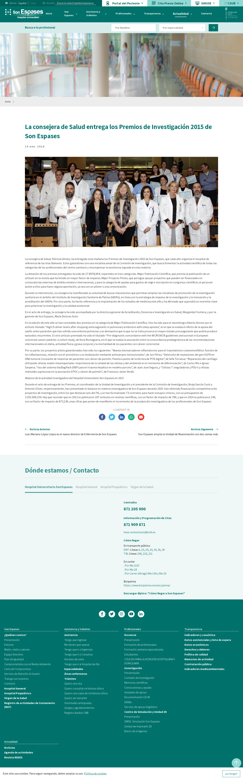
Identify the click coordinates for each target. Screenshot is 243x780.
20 (142, 550)
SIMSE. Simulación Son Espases (142, 721)
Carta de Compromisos (17, 669)
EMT (126, 550)
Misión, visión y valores (17, 649)
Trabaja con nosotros (16, 679)
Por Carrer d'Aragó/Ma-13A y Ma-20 (145, 573)
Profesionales (124, 13)
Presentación (12, 640)
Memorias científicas (135, 682)
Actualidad (181, 14)
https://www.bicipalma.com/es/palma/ (147, 585)
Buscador (51, 3)
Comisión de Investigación (139, 678)
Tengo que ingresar (75, 640)
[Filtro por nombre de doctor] (133, 27)
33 (151, 550)
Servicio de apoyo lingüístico (140, 707)
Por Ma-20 (131, 569)
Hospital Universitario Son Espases (49, 491)
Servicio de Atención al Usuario (22, 674)
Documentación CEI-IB (137, 697)
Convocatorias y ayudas (137, 687)
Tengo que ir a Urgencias (78, 649)
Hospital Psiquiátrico (114, 491)
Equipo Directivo (13, 654)
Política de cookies (95, 773)
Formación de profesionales (140, 645)
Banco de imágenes (135, 731)
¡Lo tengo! (231, 774)
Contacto (206, 13)
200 (139, 553)
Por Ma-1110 (132, 565)
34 (155, 550)
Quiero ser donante (75, 698)
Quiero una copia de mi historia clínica (86, 693)
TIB (126, 553)
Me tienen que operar (76, 645)
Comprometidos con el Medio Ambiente (27, 664)
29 (146, 550)
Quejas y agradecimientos (79, 708)
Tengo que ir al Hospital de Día (81, 664)
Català (33, 3)
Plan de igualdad (14, 659)
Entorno (9, 645)
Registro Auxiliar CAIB (76, 713)
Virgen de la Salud (142, 491)
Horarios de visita (74, 659)
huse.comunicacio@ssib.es (139, 532)
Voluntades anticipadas (77, 703)
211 (150, 553)
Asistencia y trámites (93, 13)
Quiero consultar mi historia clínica (84, 688)
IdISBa (128, 702)
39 (163, 550)
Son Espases (69, 13)
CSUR (231, 3)
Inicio (49, 13)
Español (22, 3)
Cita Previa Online (170, 3)
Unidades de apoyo (135, 692)
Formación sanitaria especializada (143, 649)
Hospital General (86, 491)
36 (159, 550)
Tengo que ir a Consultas (78, 654)
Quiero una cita (73, 683)
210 (145, 553)
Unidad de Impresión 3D (138, 726)
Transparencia (152, 13)
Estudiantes (131, 654)
